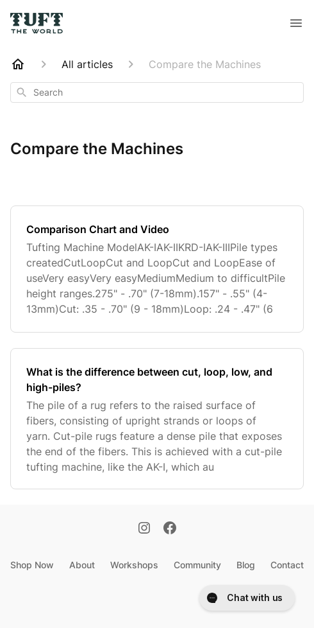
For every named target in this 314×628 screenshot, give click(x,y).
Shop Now (32, 564)
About (82, 564)
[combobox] (157, 92)
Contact (287, 564)
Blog (245, 564)
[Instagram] (144, 529)
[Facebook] (170, 529)
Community (197, 564)
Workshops (134, 564)
